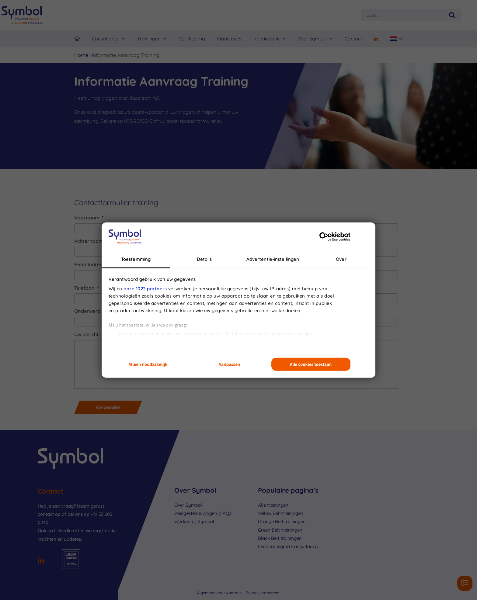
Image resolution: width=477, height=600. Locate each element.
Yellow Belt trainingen (280, 513)
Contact (353, 38)
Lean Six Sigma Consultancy (288, 546)
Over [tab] (341, 259)
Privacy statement (263, 592)
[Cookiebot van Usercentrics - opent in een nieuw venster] (323, 236)
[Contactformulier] (464, 583)
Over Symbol (312, 38)
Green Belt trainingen (280, 530)
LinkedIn (63, 530)
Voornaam (89, 218)
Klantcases (229, 38)
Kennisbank (266, 38)
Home (81, 55)
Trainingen (149, 38)
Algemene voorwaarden (220, 592)
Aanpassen (229, 364)
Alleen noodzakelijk (148, 364)
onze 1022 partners (145, 288)
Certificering (192, 38)
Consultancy (106, 38)
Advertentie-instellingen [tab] (272, 259)
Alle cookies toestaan (311, 364)
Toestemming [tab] (136, 259)
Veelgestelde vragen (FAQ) (202, 513)
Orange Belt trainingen (282, 521)
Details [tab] (204, 259)
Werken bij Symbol (194, 521)
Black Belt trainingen (280, 538)
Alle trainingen (273, 505)
